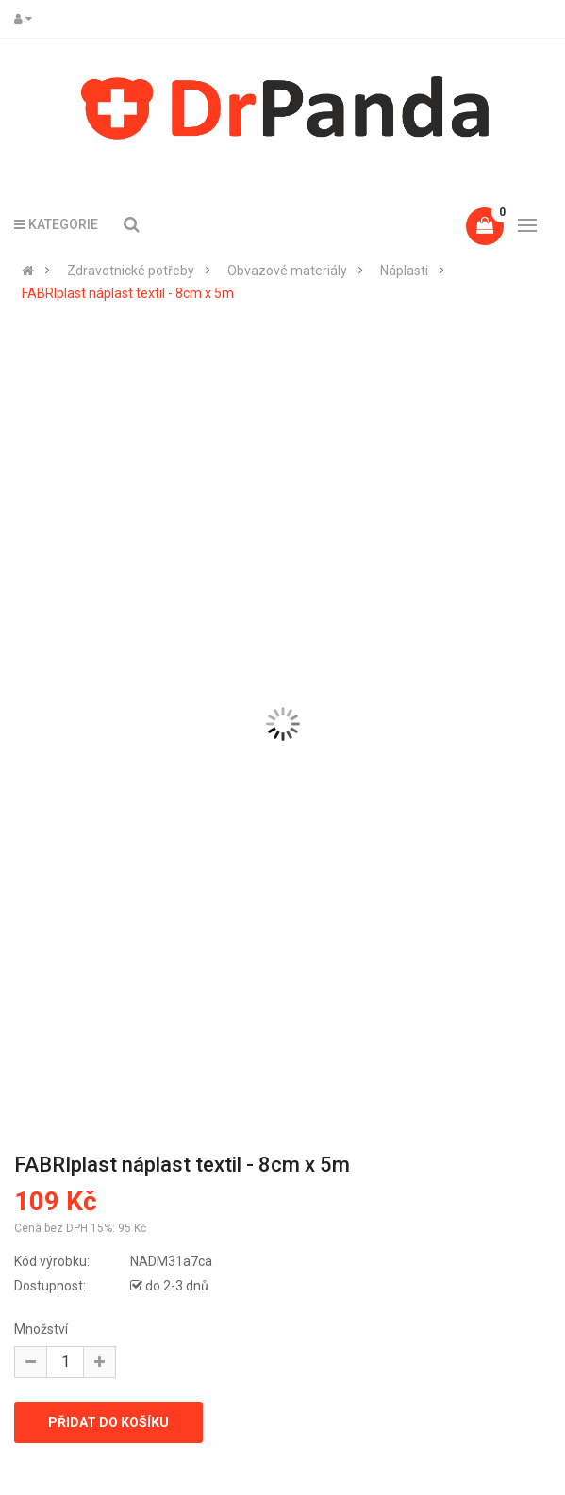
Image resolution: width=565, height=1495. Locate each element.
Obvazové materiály (287, 270)
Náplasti (404, 270)
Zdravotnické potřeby (130, 270)
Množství (41, 1329)
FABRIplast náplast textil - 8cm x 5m (128, 293)
